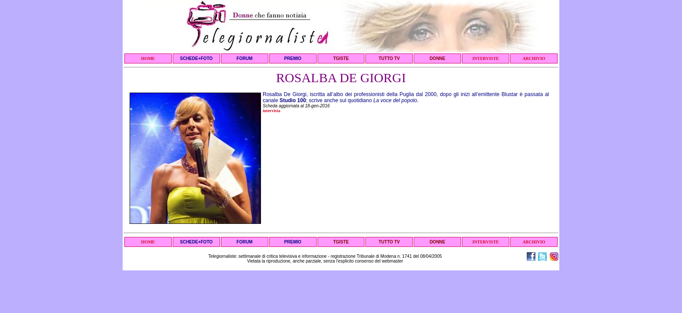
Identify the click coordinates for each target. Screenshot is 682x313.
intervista (272, 110)
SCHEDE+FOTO (196, 58)
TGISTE (341, 58)
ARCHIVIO (533, 58)
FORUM (245, 58)
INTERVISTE (485, 58)
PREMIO (292, 58)
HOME (148, 58)
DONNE (437, 58)
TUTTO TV (389, 58)
